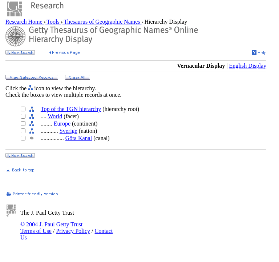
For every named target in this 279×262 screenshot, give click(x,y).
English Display (247, 66)
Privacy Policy (73, 231)
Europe (62, 123)
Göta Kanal (78, 138)
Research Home (24, 22)
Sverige (68, 131)
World (55, 116)
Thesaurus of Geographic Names (102, 22)
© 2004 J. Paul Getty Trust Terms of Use (51, 227)
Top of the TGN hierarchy (71, 109)
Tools (53, 22)
